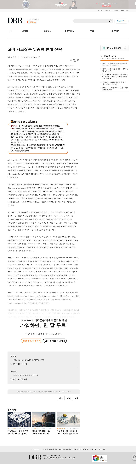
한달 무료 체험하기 (32, 340)
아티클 (25, 31)
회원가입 (107, 10)
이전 (61, 398)
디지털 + (47, 31)
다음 (76, 398)
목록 (69, 398)
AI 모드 (122, 21)
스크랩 (78, 60)
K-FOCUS (114, 31)
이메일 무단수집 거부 (80, 449)
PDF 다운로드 (74, 60)
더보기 (71, 60)
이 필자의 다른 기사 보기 (19, 364)
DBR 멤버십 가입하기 (55, 340)
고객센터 (116, 10)
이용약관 (45, 449)
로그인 (100, 10)
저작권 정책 (53, 449)
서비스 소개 (35, 449)
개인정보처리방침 (65, 449)
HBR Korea (124, 10)
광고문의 (102, 449)
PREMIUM (69, 31)
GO (124, 48)
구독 (92, 31)
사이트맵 (93, 449)
